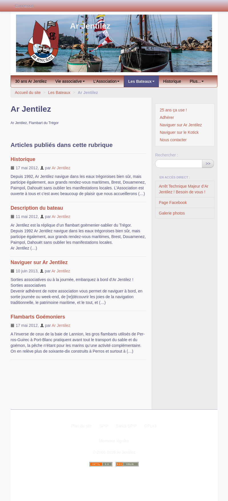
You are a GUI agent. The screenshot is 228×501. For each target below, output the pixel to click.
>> (208, 163)
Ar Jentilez (61, 168)
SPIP (104, 426)
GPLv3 (150, 426)
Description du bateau (37, 208)
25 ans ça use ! (173, 110)
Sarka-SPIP (126, 426)
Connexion (24, 5)
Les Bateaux (141, 81)
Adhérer (167, 117)
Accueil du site (28, 92)
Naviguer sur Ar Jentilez (39, 262)
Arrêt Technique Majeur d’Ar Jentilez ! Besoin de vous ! (183, 189)
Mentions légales (114, 441)
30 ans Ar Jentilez (31, 81)
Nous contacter (173, 139)
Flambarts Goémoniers (38, 317)
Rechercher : (166, 155)
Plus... (197, 81)
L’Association (106, 81)
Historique (172, 81)
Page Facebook (173, 202)
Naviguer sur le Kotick (179, 132)
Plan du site (81, 426)
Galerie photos (172, 213)
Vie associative (70, 81)
